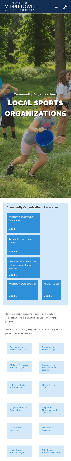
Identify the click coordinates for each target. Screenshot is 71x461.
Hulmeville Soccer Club (50, 386)
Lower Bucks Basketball (16, 428)
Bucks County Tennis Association (18, 348)
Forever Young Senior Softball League (49, 367)
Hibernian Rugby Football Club (18, 386)
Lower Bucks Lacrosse (48, 428)
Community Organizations (35, 94)
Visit (13, 229)
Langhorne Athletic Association (18, 408)
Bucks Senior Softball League (49, 348)
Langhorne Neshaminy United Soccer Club (50, 409)
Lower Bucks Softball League (17, 451)
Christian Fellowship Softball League (19, 366)
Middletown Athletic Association (51, 451)
